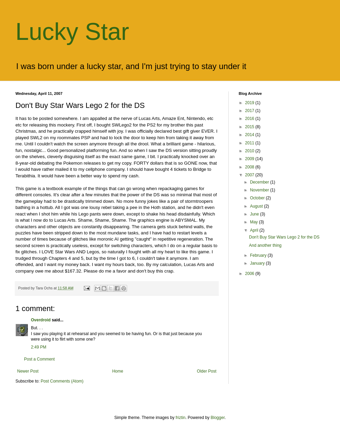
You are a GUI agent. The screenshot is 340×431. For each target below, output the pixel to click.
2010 (250, 150)
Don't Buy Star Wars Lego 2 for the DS (284, 237)
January (258, 263)
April (254, 230)
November (260, 190)
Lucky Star (72, 31)
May (254, 222)
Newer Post (27, 371)
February (259, 255)
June (255, 214)
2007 (250, 175)
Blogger (218, 417)
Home (117, 371)
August (257, 206)
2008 (250, 167)
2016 (250, 118)
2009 (250, 158)
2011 (250, 143)
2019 (250, 102)
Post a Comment (39, 359)
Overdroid (40, 320)
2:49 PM (38, 347)
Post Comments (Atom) (62, 381)
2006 (250, 273)
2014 (250, 134)
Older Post (206, 371)
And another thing (265, 245)
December (260, 182)
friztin (180, 417)
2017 (250, 110)
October (258, 198)
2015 (250, 126)
